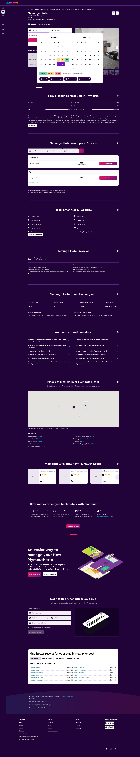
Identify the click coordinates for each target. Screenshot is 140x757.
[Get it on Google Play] (109, 723)
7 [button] (94, 51)
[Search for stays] (3, 12)
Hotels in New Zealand (54, 9)
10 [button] (62, 51)
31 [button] (62, 64)
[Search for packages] (3, 19)
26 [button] (41, 64)
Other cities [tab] (34, 658)
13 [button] (45, 55)
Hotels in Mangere (78, 672)
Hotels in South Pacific (41, 9)
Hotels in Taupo (34, 670)
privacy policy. (59, 635)
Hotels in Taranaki (66, 9)
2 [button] (58, 47)
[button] (3, 3)
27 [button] (45, 64)
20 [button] (46, 60)
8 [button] (54, 51)
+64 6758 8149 (32, 22)
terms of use (50, 635)
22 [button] (54, 60)
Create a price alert (102, 516)
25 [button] (67, 60)
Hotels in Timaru (78, 675)
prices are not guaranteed (66, 696)
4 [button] (67, 47)
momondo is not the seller (74, 702)
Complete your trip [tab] (73, 658)
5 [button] (41, 51)
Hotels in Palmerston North (81, 677)
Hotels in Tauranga (35, 667)
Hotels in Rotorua (35, 675)
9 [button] (58, 51)
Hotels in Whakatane (36, 680)
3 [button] (62, 47)
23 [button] (58, 60)
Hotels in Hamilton (78, 680)
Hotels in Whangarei (79, 670)
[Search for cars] (3, 15)
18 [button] (67, 55)
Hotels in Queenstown (36, 672)
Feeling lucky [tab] (60, 658)
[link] (73, 526)
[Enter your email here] (51, 623)
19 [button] (41, 60)
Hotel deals (30, 9)
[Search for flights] (3, 8)
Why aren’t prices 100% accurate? (74, 708)
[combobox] (51, 613)
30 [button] (58, 64)
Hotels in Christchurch (36, 677)
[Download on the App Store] (109, 727)
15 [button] (54, 55)
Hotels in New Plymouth (78, 9)
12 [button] (41, 55)
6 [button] (45, 51)
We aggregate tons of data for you (74, 705)
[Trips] (3, 24)
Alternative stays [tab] (47, 658)
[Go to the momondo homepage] (12, 3)
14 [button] (50, 55)
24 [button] (63, 60)
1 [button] (98, 47)
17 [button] (62, 55)
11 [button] (67, 51)
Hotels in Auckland (78, 667)
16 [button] (58, 55)
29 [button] (54, 64)
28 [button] (50, 64)
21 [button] (50, 60)
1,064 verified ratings (45, 24)
